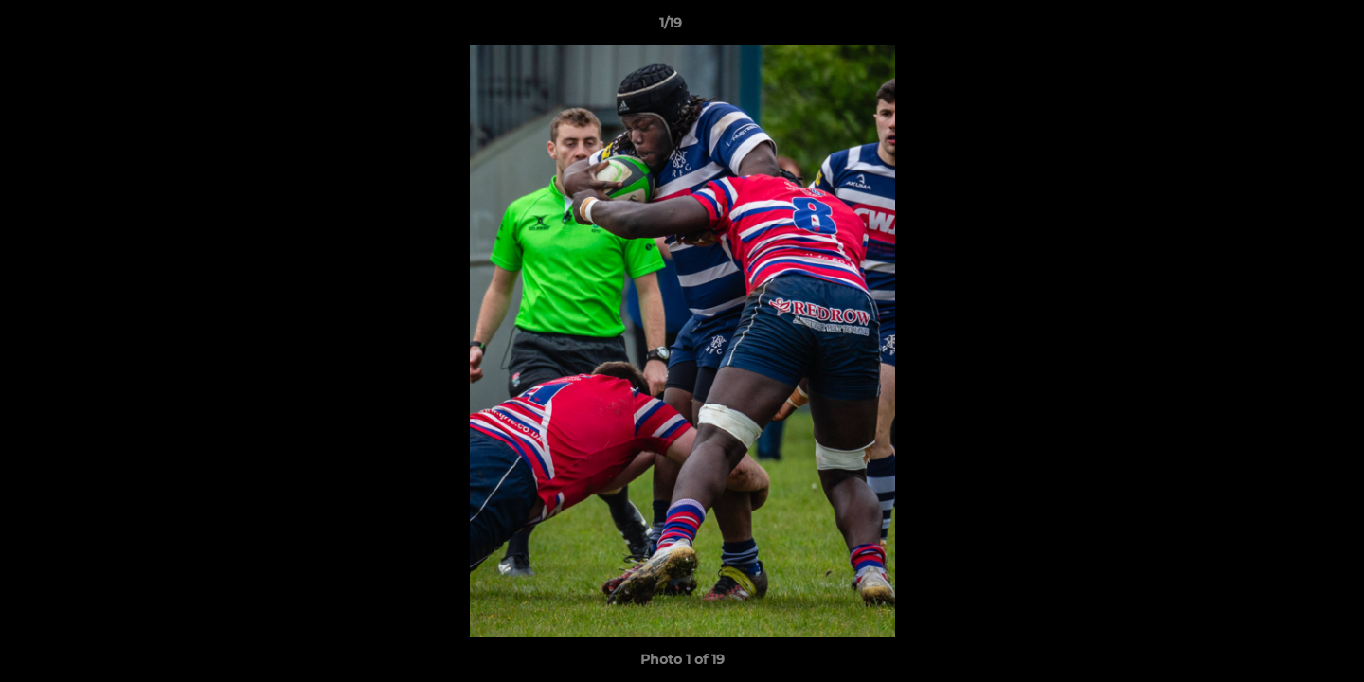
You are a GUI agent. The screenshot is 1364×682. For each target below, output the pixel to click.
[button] (1284, 27)
